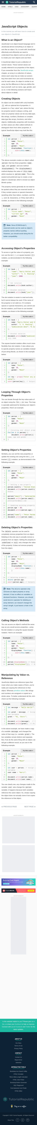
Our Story (18, 1043)
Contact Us (18, 1057)
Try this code (28, 136)
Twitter (28, 1027)
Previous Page (10, 807)
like (3, 1024)
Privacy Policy (18, 1048)
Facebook (18, 1027)
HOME (3, 6)
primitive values (19, 691)
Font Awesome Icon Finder (18, 1088)
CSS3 (16, 6)
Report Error (18, 1060)
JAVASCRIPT (25, 6)
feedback (18, 1024)
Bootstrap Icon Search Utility (18, 1071)
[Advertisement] (18, 18)
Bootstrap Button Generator (18, 1082)
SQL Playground (18, 1085)
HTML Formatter (18, 1074)
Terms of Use (18, 1046)
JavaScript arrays (26, 70)
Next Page (29, 807)
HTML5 (10, 6)
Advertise (18, 1062)
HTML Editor (18, 1091)
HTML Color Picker (18, 1080)
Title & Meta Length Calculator (18, 1077)
